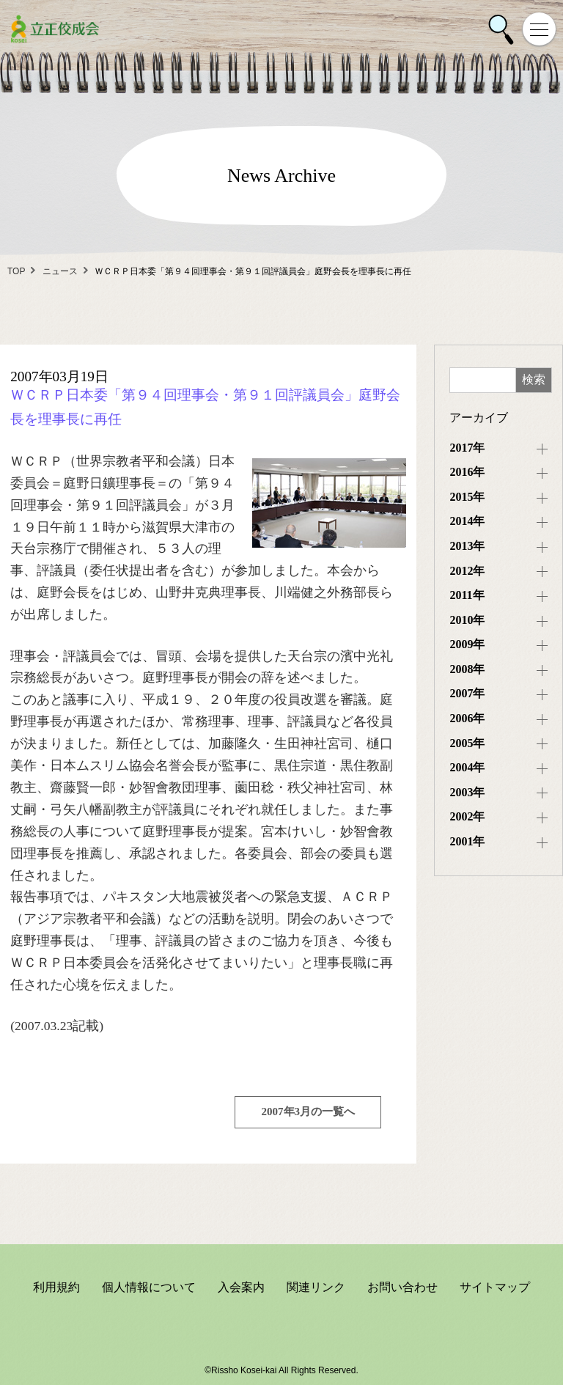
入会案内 (241, 1287)
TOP (16, 271)
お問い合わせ (402, 1287)
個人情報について (149, 1287)
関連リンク (316, 1287)
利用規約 (56, 1287)
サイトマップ (495, 1287)
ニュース (60, 271)
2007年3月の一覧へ (309, 1111)
